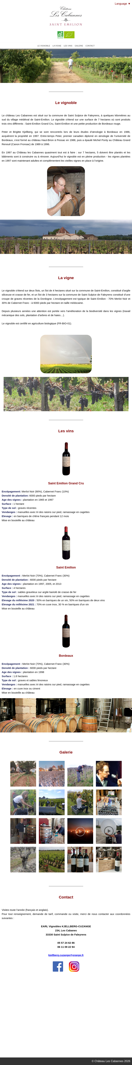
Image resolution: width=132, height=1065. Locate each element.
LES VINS (68, 46)
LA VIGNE (56, 46)
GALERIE (79, 46)
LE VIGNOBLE (43, 46)
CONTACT (90, 46)
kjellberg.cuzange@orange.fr (66, 955)
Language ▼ (122, 3)
